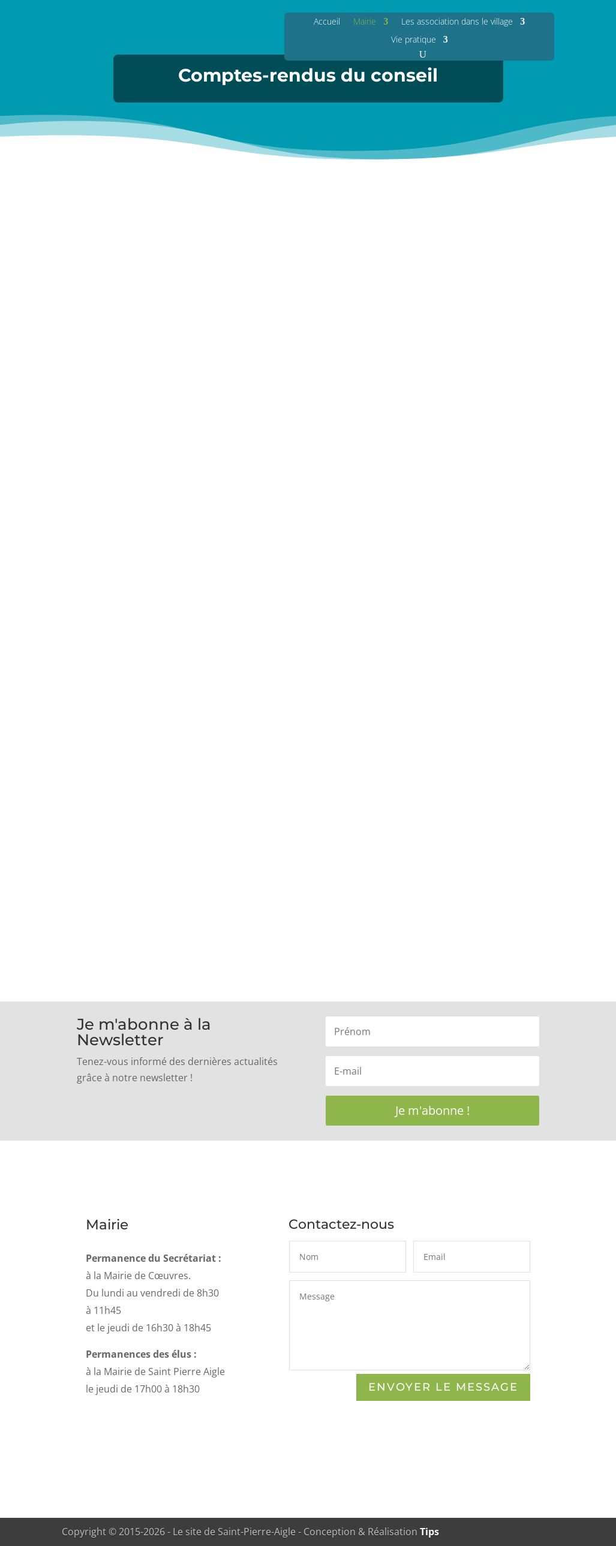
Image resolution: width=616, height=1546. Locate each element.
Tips (429, 1531)
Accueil (327, 21)
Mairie (364, 21)
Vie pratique (413, 39)
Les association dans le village (457, 21)
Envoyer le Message (443, 1388)
